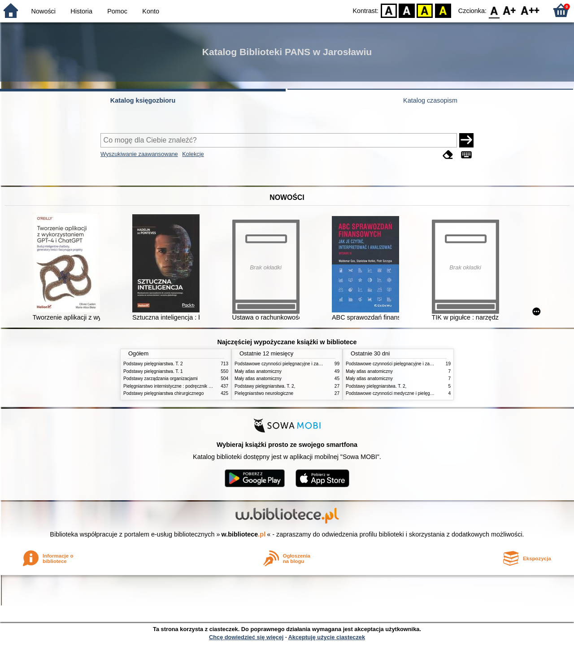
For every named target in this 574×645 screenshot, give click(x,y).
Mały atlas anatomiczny (258, 371)
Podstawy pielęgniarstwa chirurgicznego (163, 393)
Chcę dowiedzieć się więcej (246, 637)
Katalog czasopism (430, 100)
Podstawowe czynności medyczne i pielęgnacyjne (395, 393)
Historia (81, 11)
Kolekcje (193, 154)
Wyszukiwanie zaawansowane (139, 154)
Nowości (43, 11)
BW (407, 10)
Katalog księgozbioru (143, 100)
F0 (494, 10)
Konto (150, 11)
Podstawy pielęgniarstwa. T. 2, (265, 386)
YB (425, 10)
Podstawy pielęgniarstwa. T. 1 (153, 371)
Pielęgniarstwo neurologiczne (264, 393)
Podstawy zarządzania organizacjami (160, 378)
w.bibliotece (244, 534)
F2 (530, 10)
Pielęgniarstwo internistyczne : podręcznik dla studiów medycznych (190, 386)
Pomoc (117, 11)
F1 (509, 10)
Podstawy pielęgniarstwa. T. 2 (153, 363)
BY (443, 10)
